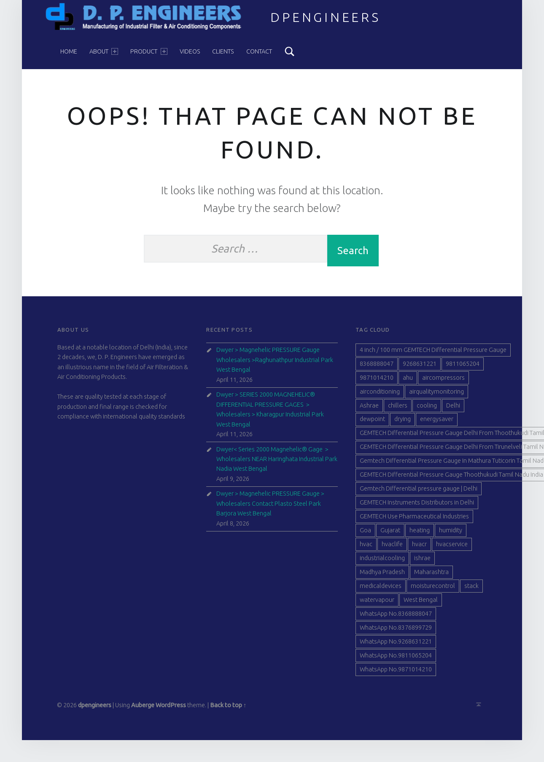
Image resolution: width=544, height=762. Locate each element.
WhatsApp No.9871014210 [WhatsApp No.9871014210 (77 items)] (396, 672)
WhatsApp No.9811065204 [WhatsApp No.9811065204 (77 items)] (396, 658)
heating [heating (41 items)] (419, 533)
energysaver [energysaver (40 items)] (436, 422)
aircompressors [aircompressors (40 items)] (443, 380)
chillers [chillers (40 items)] (397, 408)
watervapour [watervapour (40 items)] (377, 602)
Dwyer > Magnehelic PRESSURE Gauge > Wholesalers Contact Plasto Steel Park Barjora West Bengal (270, 507)
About (103, 51)
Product (148, 51)
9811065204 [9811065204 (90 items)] (462, 366)
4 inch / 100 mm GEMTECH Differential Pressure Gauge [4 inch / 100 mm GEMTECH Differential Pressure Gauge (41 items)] (433, 352)
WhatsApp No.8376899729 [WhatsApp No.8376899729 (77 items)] (396, 630)
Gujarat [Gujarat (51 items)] (390, 533)
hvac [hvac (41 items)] (366, 547)
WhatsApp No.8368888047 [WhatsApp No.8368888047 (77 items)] (396, 616)
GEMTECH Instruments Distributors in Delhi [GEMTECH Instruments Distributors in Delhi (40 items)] (417, 505)
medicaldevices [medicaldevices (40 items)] (380, 588)
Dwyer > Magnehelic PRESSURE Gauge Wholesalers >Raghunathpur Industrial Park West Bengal (274, 363)
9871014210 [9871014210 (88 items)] (376, 380)
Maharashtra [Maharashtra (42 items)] (431, 575)
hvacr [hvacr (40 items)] (419, 547)
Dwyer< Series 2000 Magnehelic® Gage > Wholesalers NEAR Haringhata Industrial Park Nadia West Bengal (276, 462)
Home (68, 51)
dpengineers (325, 17)
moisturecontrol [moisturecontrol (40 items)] (433, 588)
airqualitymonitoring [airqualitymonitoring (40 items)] (436, 394)
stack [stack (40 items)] (471, 588)
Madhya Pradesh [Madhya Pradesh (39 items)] (382, 575)
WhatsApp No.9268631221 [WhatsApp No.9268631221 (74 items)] (396, 644)
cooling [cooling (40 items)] (427, 408)
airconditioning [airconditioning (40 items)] (380, 394)
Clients (223, 51)
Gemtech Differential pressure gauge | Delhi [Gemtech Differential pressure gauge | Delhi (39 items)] (418, 491)
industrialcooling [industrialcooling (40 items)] (382, 561)
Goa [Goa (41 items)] (365, 533)
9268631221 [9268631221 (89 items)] (419, 366)
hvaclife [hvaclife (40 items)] (392, 547)
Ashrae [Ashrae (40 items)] (369, 408)
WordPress (171, 708)
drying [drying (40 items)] (402, 422)
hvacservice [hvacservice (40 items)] (452, 547)
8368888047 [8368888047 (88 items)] (376, 366)
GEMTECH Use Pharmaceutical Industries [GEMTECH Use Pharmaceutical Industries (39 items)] (414, 519)
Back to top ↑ (228, 708)
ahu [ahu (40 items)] (408, 380)
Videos (190, 51)
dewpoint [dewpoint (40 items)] (372, 422)
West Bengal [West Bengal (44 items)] (421, 602)
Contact (259, 51)
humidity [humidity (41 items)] (450, 533)
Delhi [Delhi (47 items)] (453, 408)
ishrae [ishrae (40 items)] (422, 561)
